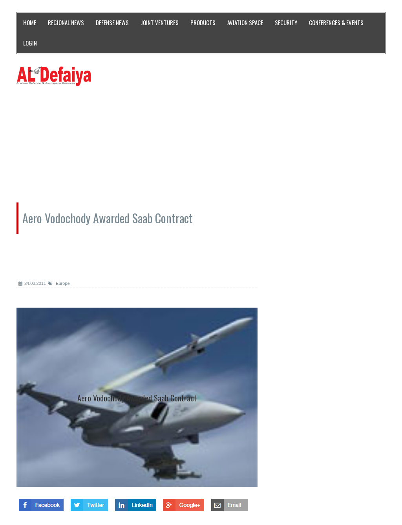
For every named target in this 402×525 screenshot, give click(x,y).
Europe (59, 283)
